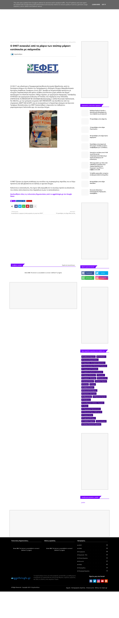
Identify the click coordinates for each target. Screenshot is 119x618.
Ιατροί (93, 384)
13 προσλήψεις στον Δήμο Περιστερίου (97, 128)
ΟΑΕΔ (93, 564)
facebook (89, 273)
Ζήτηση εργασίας (93, 558)
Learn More (96, 4)
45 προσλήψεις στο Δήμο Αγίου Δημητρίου (99, 136)
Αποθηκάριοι (102, 356)
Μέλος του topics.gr (101, 588)
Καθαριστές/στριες (88, 387)
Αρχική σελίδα (14, 42)
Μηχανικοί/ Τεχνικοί (100, 396)
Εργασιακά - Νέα (21, 201)
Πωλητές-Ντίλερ (88, 415)
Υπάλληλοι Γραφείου (89, 421)
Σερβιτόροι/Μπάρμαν (89, 418)
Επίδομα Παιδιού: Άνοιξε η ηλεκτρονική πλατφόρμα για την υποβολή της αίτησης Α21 (98, 112)
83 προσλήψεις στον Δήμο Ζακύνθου (97, 182)
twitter (103, 273)
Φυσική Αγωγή (102, 421)
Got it (104, 4)
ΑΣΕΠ (93, 545)
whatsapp (89, 278)
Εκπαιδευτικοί (103, 378)
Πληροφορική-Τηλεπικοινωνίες (92, 409)
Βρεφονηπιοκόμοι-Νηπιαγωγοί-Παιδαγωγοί (95, 366)
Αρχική (68, 588)
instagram (103, 278)
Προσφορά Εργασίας (93, 571)
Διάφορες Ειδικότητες (89, 375)
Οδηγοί (85, 406)
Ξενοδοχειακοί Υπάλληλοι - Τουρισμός (93, 403)
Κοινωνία (23, 42)
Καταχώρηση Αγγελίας (78, 588)
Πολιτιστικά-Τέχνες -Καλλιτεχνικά (92, 412)
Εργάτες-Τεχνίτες (101, 381)
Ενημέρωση (93, 551)
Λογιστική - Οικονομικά (90, 393)
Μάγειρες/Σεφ (87, 396)
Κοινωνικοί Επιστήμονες (90, 390)
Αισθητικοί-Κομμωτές (89, 356)
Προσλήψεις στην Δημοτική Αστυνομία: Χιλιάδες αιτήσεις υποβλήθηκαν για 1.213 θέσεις (98, 145)
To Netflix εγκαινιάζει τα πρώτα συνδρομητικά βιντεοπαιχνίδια (99, 174)
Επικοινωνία (90, 588)
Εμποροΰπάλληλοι (88, 381)
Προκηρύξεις (93, 568)
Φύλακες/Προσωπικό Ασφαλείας (92, 424)
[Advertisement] (59, 24)
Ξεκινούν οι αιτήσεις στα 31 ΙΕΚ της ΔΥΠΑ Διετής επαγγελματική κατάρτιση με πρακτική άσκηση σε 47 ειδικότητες (99, 156)
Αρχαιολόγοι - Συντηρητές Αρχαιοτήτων (94, 363)
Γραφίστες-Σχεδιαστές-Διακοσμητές (93, 372)
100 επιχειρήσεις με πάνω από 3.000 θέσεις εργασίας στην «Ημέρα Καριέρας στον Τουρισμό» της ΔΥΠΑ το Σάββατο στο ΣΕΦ (98, 166)
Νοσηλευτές (87, 399)
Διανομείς (101, 375)
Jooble (83, 502)
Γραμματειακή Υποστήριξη (90, 369)
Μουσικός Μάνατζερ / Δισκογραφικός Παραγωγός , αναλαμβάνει (98, 191)
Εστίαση (86, 384)
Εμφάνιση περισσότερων (68, 265)
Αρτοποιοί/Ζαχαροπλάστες (91, 359)
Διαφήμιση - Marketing (89, 378)
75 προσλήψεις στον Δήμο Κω (98, 119)
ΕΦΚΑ (93, 548)
